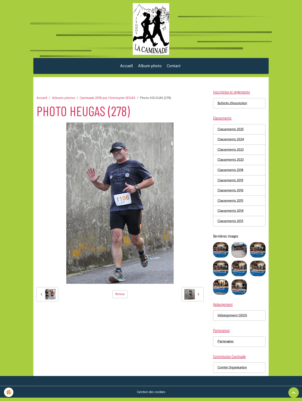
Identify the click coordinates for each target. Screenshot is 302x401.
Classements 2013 (230, 223)
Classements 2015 (230, 203)
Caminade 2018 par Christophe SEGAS (107, 99)
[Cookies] (9, 392)
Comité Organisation (232, 370)
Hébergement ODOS (232, 318)
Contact (174, 67)
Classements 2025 (230, 131)
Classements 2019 (230, 182)
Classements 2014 (230, 213)
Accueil (126, 67)
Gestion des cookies (151, 395)
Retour (120, 295)
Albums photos (63, 99)
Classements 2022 (230, 151)
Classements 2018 (230, 172)
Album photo (150, 67)
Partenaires (225, 344)
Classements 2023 (230, 162)
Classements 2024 (230, 141)
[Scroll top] (293, 392)
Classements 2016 (230, 193)
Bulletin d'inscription (233, 105)
